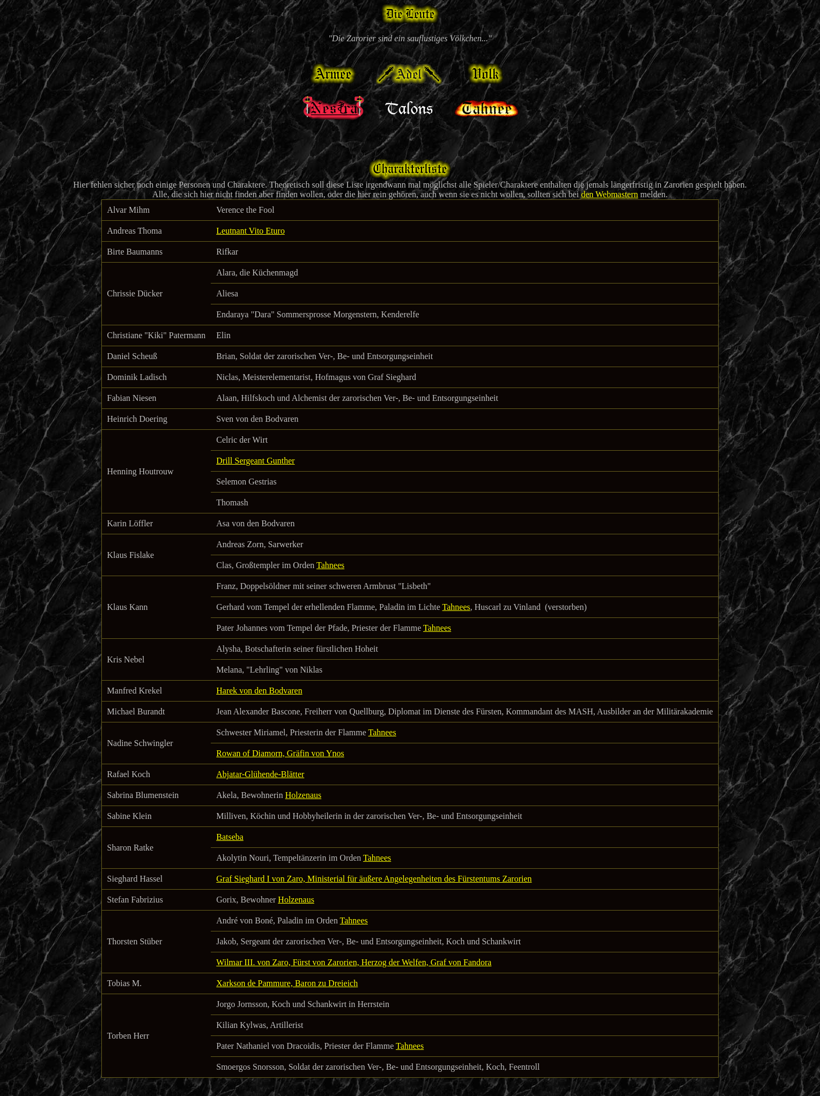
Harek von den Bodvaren (259, 690)
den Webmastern (609, 194)
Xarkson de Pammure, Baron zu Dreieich (287, 983)
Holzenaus (303, 795)
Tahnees (330, 565)
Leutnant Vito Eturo (250, 230)
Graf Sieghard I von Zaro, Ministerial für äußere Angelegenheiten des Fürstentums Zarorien (373, 878)
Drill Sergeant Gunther (255, 460)
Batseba (229, 836)
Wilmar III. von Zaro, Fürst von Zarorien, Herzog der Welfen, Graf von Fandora (353, 962)
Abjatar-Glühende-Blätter (260, 774)
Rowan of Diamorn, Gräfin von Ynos (280, 753)
